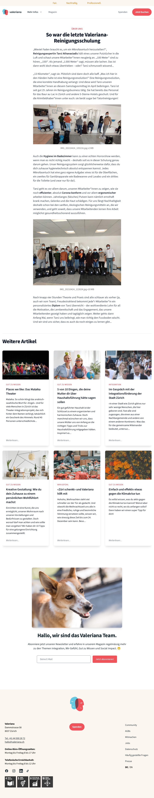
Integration (115, 384)
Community (131, 725)
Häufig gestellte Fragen (136, 755)
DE (126, 767)
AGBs (127, 731)
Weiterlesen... (12, 440)
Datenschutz (131, 749)
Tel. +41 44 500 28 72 (15, 738)
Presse (128, 761)
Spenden (122, 12)
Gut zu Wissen (13, 384)
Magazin (52, 12)
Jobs (127, 743)
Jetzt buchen (142, 12)
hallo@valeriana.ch (14, 742)
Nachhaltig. (72, 3)
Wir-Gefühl (63, 484)
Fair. (55, 3)
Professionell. (94, 3)
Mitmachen (130, 737)
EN (131, 767)
